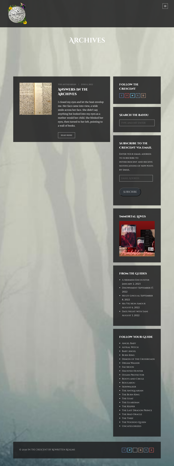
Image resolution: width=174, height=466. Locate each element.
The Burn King (131, 394)
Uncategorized (131, 426)
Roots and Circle (133, 378)
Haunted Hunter (132, 371)
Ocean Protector (133, 375)
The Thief (127, 418)
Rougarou (128, 382)
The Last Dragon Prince (137, 410)
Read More (66, 135)
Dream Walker (131, 363)
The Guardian (130, 402)
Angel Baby (129, 343)
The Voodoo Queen (134, 422)
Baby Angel (129, 351)
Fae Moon (128, 367)
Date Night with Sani (135, 311)
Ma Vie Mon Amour (134, 303)
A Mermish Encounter (135, 280)
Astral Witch (130, 347)
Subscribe (130, 192)
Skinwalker (129, 386)
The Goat (127, 398)
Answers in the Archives (73, 91)
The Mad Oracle (132, 414)
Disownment (130, 287)
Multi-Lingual (131, 295)
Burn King (128, 355)
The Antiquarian (67, 84)
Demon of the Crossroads (138, 359)
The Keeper (128, 406)
